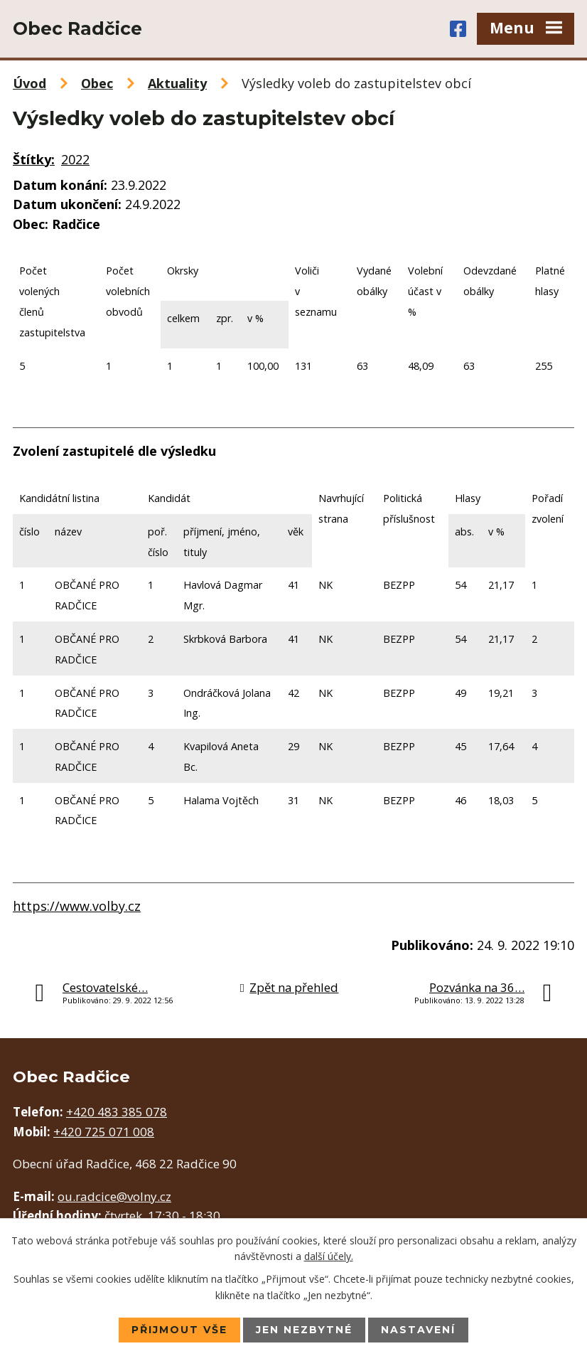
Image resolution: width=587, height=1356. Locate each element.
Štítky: (34, 159)
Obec (97, 83)
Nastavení (418, 1329)
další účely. (328, 1256)
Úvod (29, 83)
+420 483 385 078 (116, 1112)
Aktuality (177, 83)
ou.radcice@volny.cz (114, 1196)
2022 (75, 159)
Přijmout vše (179, 1329)
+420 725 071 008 (103, 1131)
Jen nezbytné (304, 1329)
